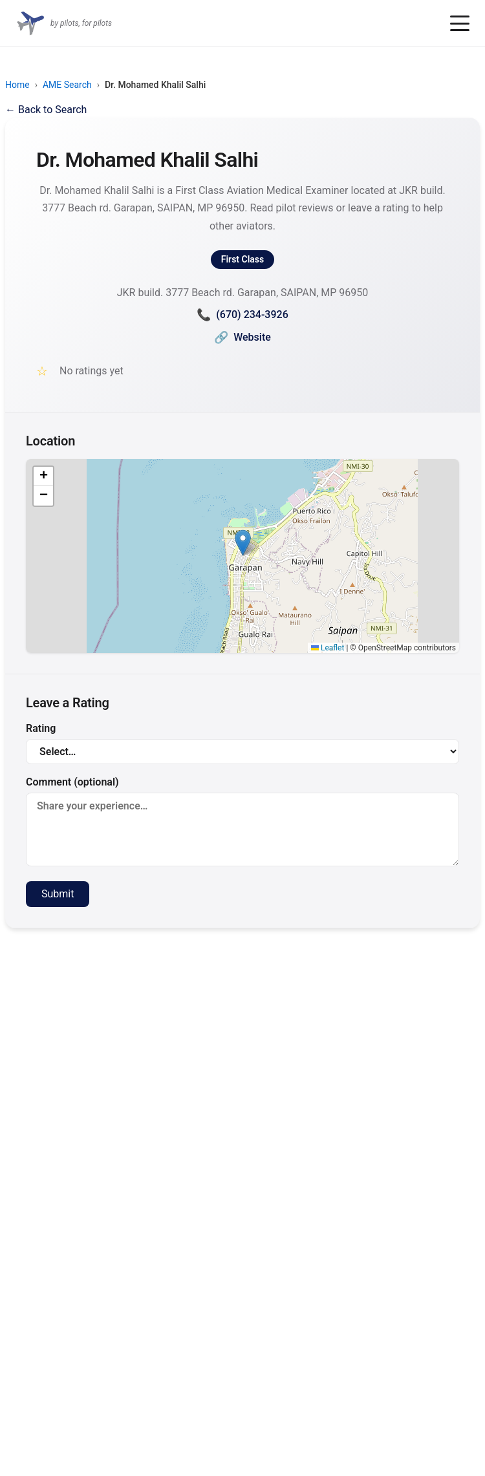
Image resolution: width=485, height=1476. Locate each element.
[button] (243, 542)
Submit (57, 894)
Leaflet (327, 647)
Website (242, 337)
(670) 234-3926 (242, 314)
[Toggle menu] (459, 23)
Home (17, 85)
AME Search (67, 85)
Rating (242, 743)
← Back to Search (46, 109)
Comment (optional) (242, 821)
